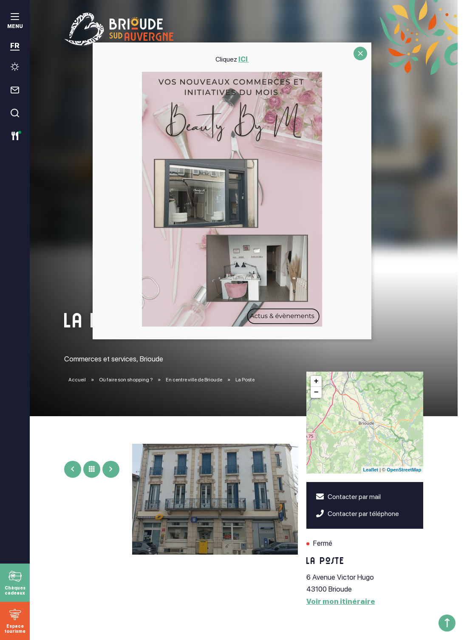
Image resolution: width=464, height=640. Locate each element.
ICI (243, 59)
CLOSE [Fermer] (360, 53)
